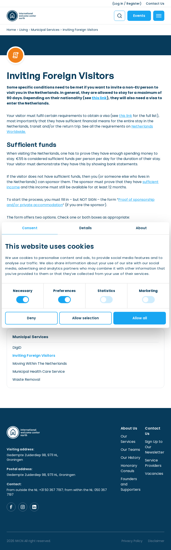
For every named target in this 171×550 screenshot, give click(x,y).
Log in (118, 3)
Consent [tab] (29, 228)
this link (99, 98)
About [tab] (141, 228)
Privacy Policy (132, 541)
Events (139, 15)
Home (11, 30)
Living (23, 30)
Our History (130, 457)
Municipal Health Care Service (38, 371)
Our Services (128, 439)
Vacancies (154, 473)
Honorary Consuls (129, 468)
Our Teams (130, 449)
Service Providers (153, 463)
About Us (129, 428)
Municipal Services (45, 30)
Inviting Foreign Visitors (33, 355)
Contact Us (155, 3)
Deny (31, 318)
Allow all (139, 318)
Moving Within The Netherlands (39, 363)
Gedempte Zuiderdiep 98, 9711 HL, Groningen (32, 457)
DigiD (16, 347)
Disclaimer (156, 541)
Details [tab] (85, 228)
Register (133, 3)
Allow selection (85, 318)
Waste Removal (26, 379)
